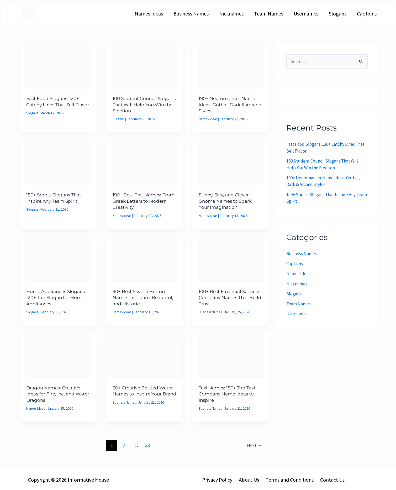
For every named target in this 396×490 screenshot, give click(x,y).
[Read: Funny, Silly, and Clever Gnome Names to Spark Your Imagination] (231, 163)
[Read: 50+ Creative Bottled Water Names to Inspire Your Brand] (144, 356)
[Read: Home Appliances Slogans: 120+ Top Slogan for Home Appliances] (58, 259)
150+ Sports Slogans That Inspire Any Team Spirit (55, 198)
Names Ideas (149, 13)
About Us (249, 479)
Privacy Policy (219, 479)
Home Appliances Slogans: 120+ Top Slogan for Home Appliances (57, 297)
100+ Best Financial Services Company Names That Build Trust (230, 297)
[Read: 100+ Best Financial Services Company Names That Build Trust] (231, 259)
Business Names (191, 13)
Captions (367, 13)
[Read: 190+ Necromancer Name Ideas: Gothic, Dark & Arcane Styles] (231, 67)
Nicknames (231, 13)
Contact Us (330, 479)
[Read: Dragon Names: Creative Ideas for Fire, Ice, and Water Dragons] (58, 356)
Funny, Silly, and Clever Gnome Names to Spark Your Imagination (227, 201)
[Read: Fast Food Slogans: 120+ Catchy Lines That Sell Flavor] (58, 67)
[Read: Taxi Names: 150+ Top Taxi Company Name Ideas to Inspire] (231, 356)
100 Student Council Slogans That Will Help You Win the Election (144, 105)
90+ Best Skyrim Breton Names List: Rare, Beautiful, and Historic (141, 297)
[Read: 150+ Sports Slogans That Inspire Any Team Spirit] (58, 163)
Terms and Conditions (289, 479)
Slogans (337, 13)
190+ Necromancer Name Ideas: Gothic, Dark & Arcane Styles (229, 105)
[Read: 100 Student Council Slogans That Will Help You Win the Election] (144, 67)
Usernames (306, 13)
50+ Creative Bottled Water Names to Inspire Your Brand (141, 394)
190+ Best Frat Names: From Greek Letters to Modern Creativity (139, 201)
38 (147, 445)
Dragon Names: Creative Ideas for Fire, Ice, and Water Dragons (55, 394)
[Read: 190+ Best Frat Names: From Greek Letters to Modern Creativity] (144, 163)
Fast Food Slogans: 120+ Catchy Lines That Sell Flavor (54, 105)
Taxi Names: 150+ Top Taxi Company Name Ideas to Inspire (229, 394)
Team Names (268, 13)
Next (254, 445)
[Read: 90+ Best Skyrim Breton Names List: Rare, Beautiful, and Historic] (144, 259)
